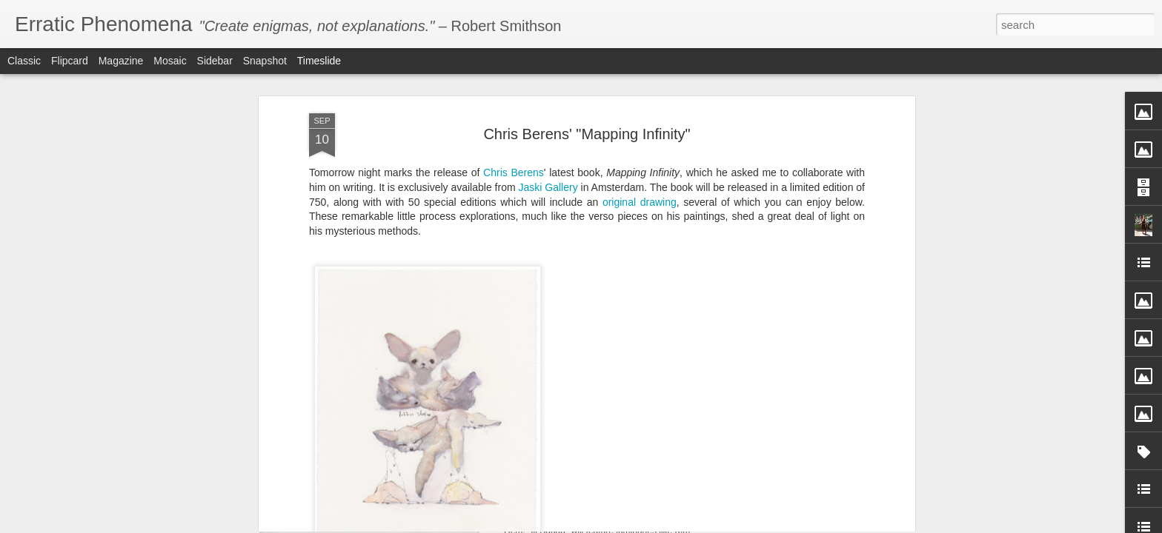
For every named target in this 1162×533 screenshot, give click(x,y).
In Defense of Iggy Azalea (785, 516)
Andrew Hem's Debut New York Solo (810, 490)
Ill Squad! (532, 493)
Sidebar (215, 61)
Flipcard (69, 61)
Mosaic (169, 61)
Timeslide (319, 61)
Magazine (121, 61)
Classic (24, 61)
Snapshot (265, 61)
